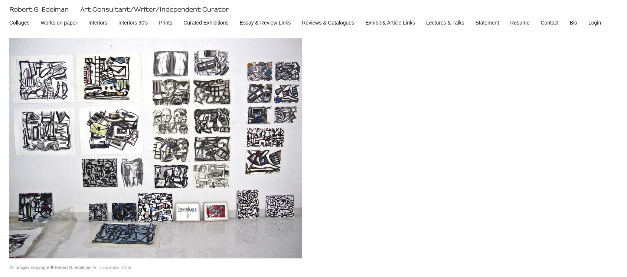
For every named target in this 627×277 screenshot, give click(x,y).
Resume (519, 23)
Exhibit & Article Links (390, 23)
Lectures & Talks (445, 23)
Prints (165, 23)
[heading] (117, 10)
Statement (487, 23)
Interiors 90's (133, 23)
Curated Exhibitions (205, 23)
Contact (549, 23)
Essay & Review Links (265, 23)
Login (594, 23)
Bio (573, 23)
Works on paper (58, 23)
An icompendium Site (111, 267)
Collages (19, 23)
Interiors (97, 23)
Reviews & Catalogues (328, 23)
